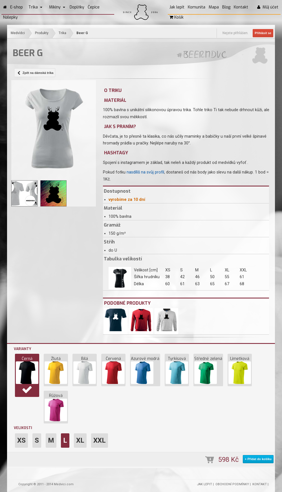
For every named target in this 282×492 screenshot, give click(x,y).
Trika (35, 7)
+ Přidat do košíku (258, 459)
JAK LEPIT (204, 484)
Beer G (82, 33)
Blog (226, 7)
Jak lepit (176, 7)
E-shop (16, 7)
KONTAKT (259, 484)
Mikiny (57, 7)
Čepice (94, 7)
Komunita (196, 7)
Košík (176, 17)
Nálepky (10, 17)
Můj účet (267, 7)
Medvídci (18, 33)
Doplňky (77, 7)
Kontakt (241, 7)
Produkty (42, 33)
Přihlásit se (263, 33)
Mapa (214, 7)
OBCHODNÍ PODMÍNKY (232, 484)
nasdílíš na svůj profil (145, 172)
